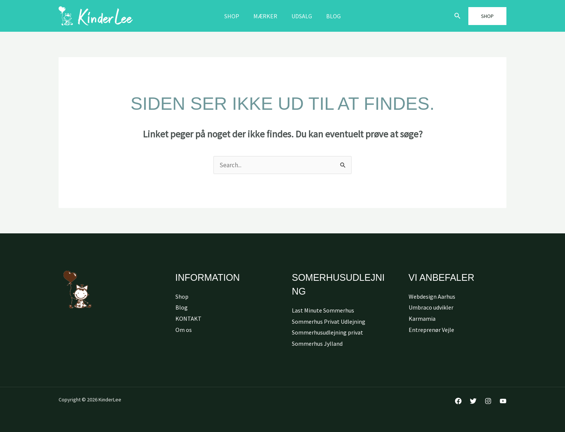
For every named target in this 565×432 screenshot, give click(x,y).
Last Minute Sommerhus (323, 310)
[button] (457, 16)
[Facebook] (458, 401)
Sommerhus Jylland (317, 343)
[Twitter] (473, 401)
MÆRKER (266, 16)
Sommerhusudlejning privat (327, 332)
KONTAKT (188, 318)
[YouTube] (503, 401)
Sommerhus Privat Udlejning (328, 321)
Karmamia (422, 318)
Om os (183, 329)
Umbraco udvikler (431, 307)
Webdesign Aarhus (432, 296)
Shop (235, 16)
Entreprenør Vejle (431, 329)
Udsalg (300, 16)
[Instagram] (488, 401)
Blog (330, 16)
